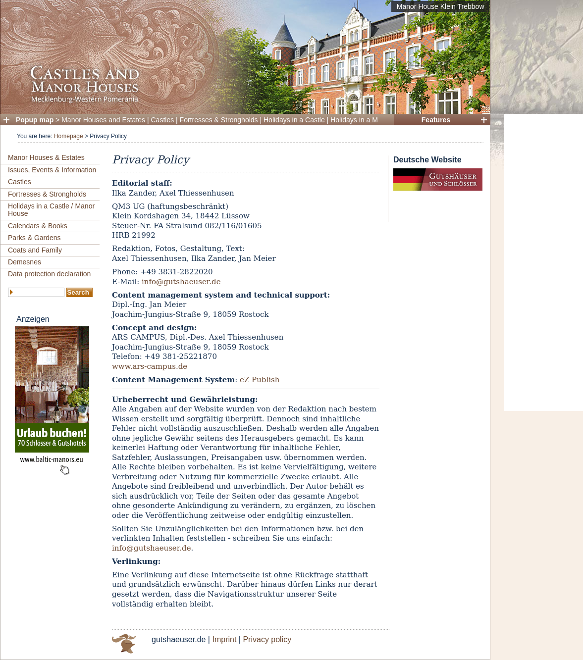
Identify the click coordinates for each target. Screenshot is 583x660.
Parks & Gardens (34, 238)
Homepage (68, 136)
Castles (162, 120)
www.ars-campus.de (149, 366)
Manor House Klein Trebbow (440, 6)
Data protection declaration (49, 274)
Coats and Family (35, 250)
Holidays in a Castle (294, 120)
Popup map (34, 120)
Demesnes (24, 262)
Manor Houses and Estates (103, 120)
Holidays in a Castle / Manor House (51, 209)
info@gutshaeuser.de (181, 281)
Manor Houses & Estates (46, 157)
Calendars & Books (37, 226)
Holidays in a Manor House (372, 120)
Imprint (224, 639)
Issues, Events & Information (52, 170)
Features (436, 120)
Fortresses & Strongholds (219, 120)
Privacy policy (267, 639)
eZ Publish (259, 379)
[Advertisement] (543, 262)
